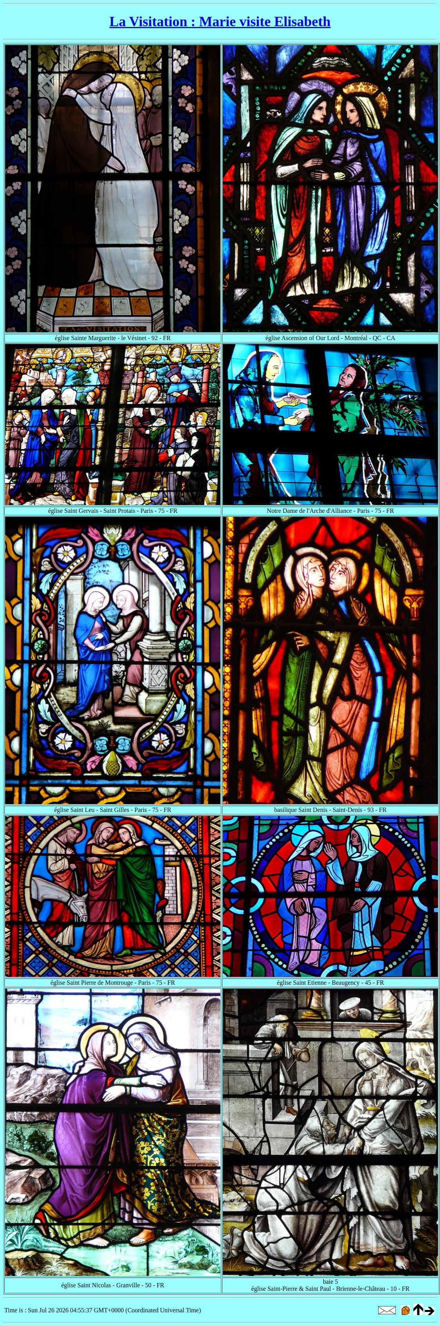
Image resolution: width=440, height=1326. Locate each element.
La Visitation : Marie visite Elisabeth (220, 21)
